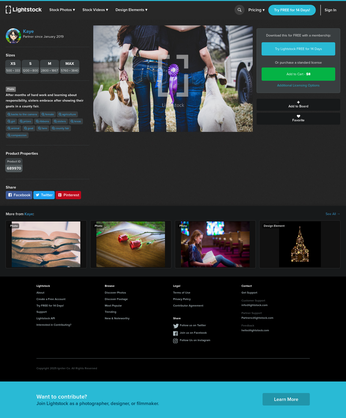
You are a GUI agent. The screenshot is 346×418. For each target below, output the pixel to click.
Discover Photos (115, 292)
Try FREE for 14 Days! (292, 10)
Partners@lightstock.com (257, 318)
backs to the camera (22, 114)
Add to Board (298, 105)
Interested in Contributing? (53, 325)
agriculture (67, 114)
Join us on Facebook (193, 333)
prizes (25, 121)
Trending (110, 312)
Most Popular (113, 305)
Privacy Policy (182, 299)
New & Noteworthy (117, 318)
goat (28, 128)
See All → (333, 214)
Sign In (330, 10)
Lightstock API (45, 318)
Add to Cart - (299, 74)
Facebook (19, 195)
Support (41, 312)
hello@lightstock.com (255, 330)
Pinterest (68, 195)
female (48, 114)
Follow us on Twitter (193, 325)
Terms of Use (181, 292)
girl (11, 121)
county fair (60, 128)
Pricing (256, 10)
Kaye (28, 31)
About (40, 292)
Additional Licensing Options (298, 85)
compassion (17, 135)
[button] (62, 10)
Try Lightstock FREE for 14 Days (298, 48)
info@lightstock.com (254, 305)
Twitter (44, 195)
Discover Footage (116, 299)
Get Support (249, 292)
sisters (60, 121)
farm (42, 128)
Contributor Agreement (188, 305)
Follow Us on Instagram (195, 340)
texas (76, 121)
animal (13, 128)
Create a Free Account (50, 299)
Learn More (286, 399)
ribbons (42, 121)
